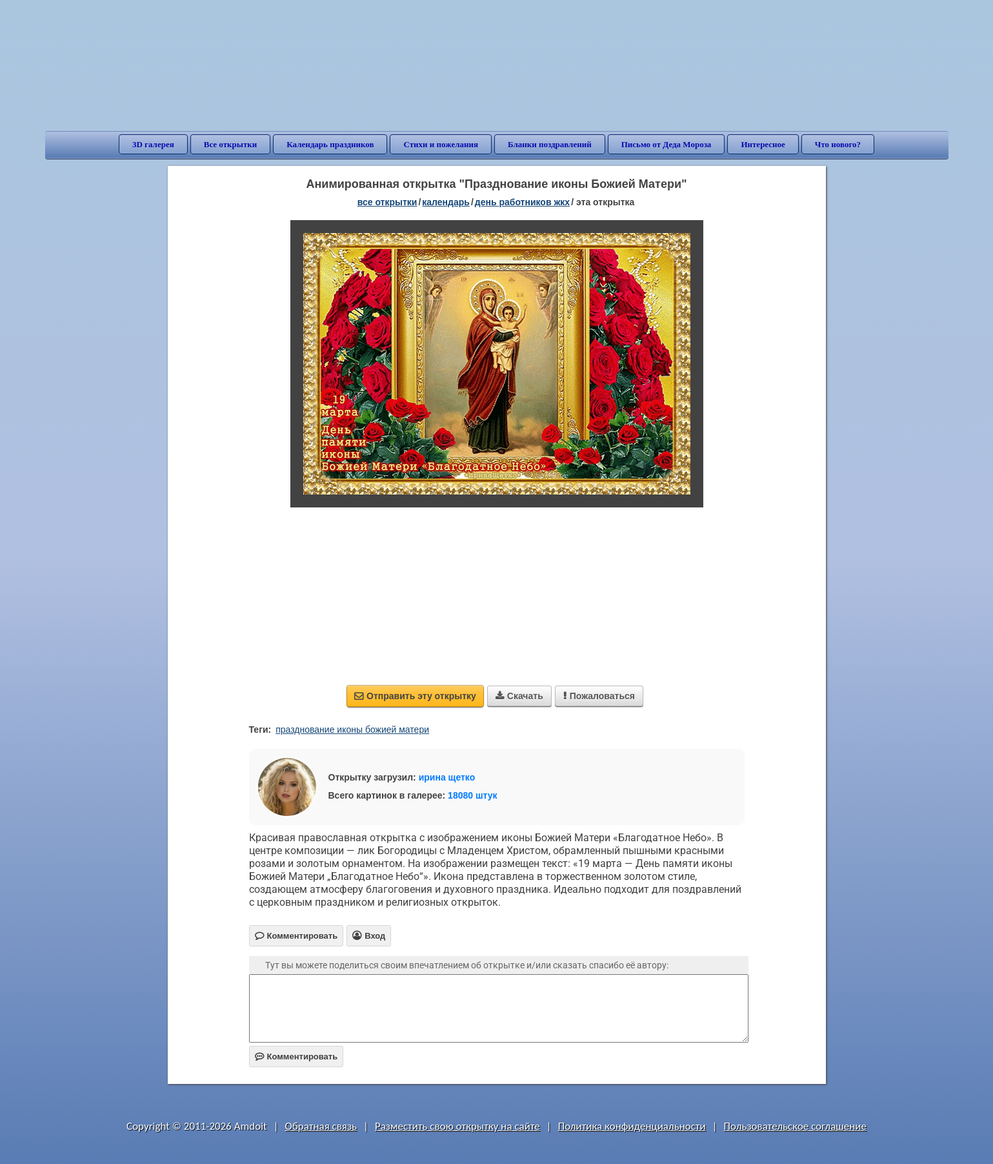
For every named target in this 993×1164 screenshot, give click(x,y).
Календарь (446, 202)
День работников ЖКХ (522, 202)
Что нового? (838, 144)
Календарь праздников (330, 144)
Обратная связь (321, 1126)
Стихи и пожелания (440, 144)
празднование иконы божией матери (352, 729)
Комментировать (296, 1056)
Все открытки (230, 144)
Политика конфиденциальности (632, 1126)
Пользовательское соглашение (795, 1126)
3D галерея (153, 144)
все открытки (387, 202)
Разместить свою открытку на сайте (457, 1126)
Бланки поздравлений (550, 144)
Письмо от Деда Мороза (666, 144)
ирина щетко (447, 777)
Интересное (763, 144)
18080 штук (472, 795)
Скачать (519, 696)
